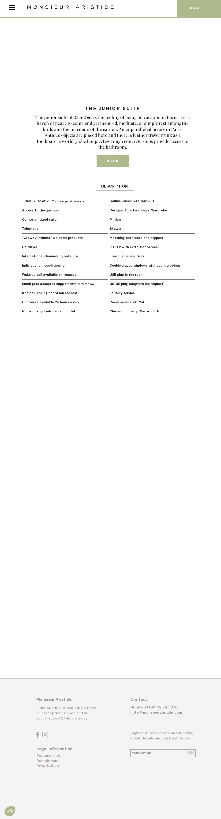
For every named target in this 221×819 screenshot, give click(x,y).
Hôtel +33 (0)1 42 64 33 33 (154, 707)
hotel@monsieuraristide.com (156, 712)
